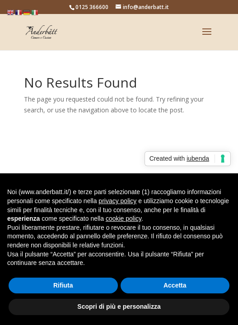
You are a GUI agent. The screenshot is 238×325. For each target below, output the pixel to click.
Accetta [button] (175, 285)
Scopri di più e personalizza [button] (118, 306)
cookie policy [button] (123, 218)
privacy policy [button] (117, 200)
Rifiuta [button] (63, 285)
